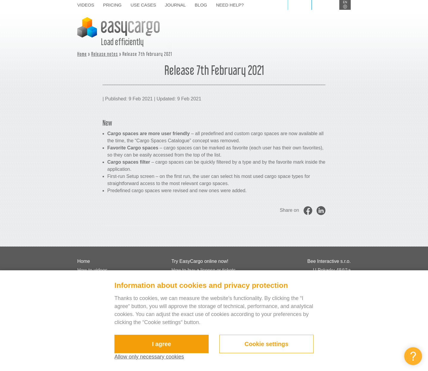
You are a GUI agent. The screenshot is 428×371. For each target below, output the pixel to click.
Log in (299, 5)
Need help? (230, 4)
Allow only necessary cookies (149, 357)
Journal (175, 4)
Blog (201, 4)
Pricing (112, 4)
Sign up (326, 5)
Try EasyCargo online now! (200, 261)
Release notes (104, 54)
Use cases (143, 4)
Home (82, 54)
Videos (85, 4)
